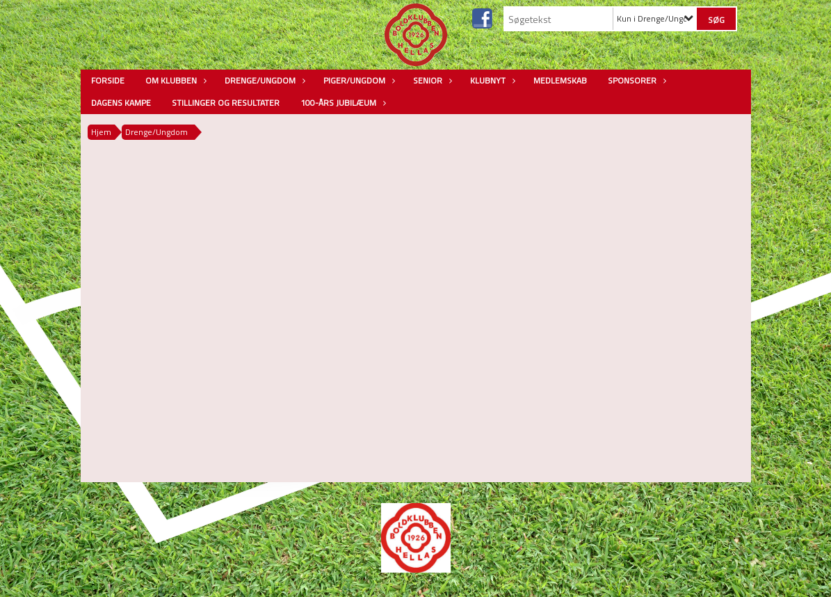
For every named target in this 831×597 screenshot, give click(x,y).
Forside (107, 80)
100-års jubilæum (341, 102)
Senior (431, 80)
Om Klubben (174, 80)
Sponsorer (635, 80)
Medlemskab (560, 80)
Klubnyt (491, 80)
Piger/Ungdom (357, 80)
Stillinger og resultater (226, 102)
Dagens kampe (121, 102)
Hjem (101, 131)
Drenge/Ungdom (263, 80)
